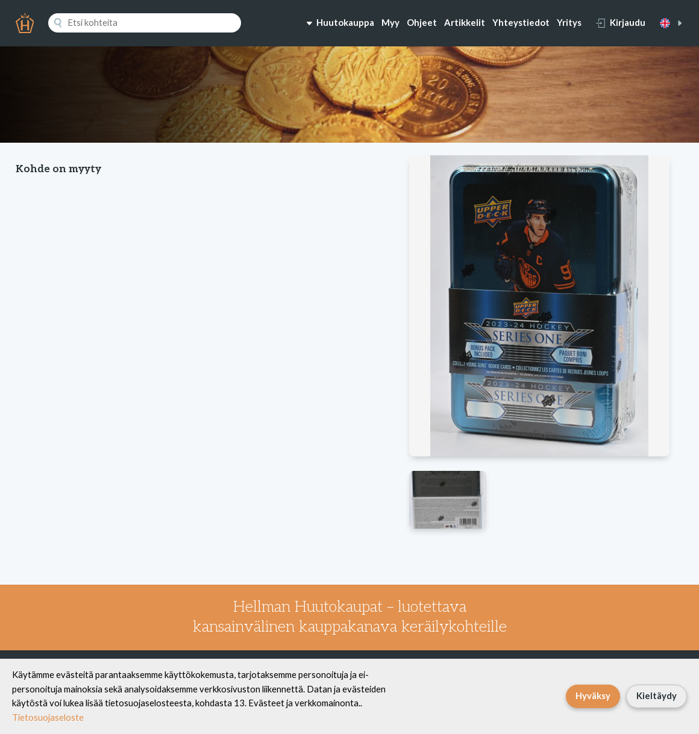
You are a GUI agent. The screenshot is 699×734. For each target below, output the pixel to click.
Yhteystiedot (521, 22)
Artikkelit (464, 22)
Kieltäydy (656, 695)
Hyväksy (592, 695)
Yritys (569, 22)
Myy (390, 22)
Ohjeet (422, 22)
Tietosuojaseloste (48, 717)
